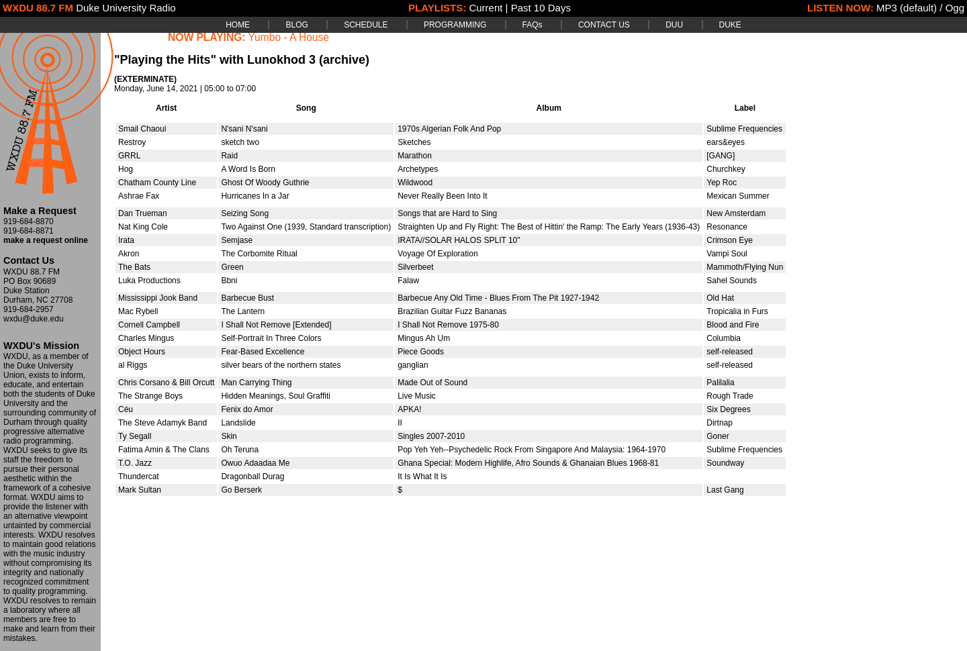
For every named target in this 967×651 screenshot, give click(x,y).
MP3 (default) (906, 7)
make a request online (45, 240)
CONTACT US (604, 25)
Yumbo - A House (289, 37)
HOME (238, 25)
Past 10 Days (541, 7)
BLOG (296, 25)
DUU (674, 25)
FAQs (532, 25)
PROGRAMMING (455, 25)
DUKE (730, 25)
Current (485, 7)
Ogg (955, 7)
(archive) (344, 59)
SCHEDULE (365, 25)
